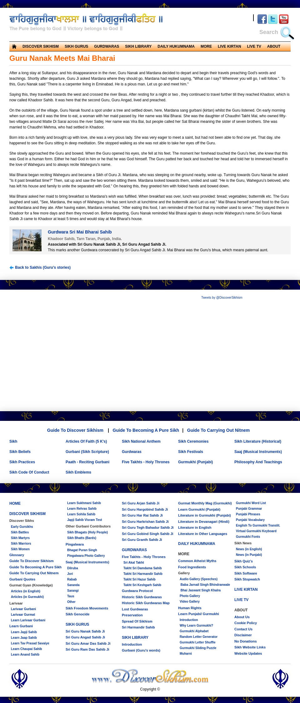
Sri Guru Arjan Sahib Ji (140, 503)
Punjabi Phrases (248, 514)
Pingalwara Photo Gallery (86, 555)
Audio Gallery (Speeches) (199, 579)
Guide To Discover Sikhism (75, 430)
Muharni (186, 653)
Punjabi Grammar (249, 508)
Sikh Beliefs (20, 452)
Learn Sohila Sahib (81, 514)
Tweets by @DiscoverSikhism (221, 297)
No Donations (245, 641)
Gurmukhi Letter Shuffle (197, 642)
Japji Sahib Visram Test (84, 520)
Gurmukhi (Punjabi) (195, 462)
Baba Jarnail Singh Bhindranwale (205, 584)
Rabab (72, 579)
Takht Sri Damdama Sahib (142, 568)
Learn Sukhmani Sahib (84, 503)
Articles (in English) (25, 591)
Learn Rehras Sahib (82, 508)
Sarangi (73, 590)
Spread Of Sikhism (137, 621)
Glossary (16, 555)
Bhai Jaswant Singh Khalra (200, 590)
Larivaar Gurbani (23, 609)
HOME (15, 503)
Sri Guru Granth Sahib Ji (142, 540)
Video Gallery (190, 601)
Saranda (73, 585)
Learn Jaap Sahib (24, 637)
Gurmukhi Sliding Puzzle (198, 648)
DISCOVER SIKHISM (40, 46)
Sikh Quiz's (243, 561)
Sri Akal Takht (133, 562)
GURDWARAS (106, 46)
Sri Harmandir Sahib (138, 627)
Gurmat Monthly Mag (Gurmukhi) (205, 503)
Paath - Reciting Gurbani (87, 462)
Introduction (132, 644)
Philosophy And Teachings (258, 462)
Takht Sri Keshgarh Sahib (142, 585)
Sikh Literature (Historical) (257, 441)
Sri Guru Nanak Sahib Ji (85, 631)
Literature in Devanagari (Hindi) (203, 521)
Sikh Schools (245, 567)
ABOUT (274, 46)
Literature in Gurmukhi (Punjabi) (204, 515)
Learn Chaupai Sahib (26, 649)
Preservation (132, 615)
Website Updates (248, 653)
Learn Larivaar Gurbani (28, 620)
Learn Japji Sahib (24, 632)
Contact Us (243, 629)
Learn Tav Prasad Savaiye (30, 643)
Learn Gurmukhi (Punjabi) (199, 509)
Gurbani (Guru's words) (141, 650)
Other (71, 602)
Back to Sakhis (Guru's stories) (40, 267)
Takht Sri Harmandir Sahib (142, 573)
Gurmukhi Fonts (248, 536)
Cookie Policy (245, 623)
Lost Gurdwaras (135, 609)
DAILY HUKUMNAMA (176, 46)
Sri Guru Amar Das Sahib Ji (88, 643)
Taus (70, 596)
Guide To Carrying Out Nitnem (218, 430)
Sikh (13, 441)
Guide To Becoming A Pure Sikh (146, 430)
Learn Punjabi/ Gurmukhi (198, 614)
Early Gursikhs (22, 526)
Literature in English (194, 527)
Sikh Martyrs (20, 538)
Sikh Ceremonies (193, 441)
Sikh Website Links (250, 647)
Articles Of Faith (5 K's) (86, 441)
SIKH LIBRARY (138, 46)
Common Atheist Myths (197, 561)
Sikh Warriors (21, 543)
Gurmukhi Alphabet (194, 631)
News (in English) (249, 549)
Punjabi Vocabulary (250, 520)
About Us (242, 617)
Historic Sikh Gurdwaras (142, 597)
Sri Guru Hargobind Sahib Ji (145, 509)
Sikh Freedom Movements (87, 608)
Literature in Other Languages (202, 534)
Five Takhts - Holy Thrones (145, 462)
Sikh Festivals (190, 452)
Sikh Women (20, 549)
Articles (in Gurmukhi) (27, 597)
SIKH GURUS (76, 46)
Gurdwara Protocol (137, 591)
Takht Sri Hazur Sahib (139, 579)
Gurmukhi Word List (251, 503)
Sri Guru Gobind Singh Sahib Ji (147, 534)
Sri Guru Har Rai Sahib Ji (142, 515)
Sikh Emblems (78, 472)
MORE (206, 46)
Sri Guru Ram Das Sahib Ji (87, 649)
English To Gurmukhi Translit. (258, 525)
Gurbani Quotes (22, 579)
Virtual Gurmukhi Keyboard (256, 531)
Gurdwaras (132, 452)
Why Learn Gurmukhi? (196, 625)
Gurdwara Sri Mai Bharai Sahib (80, 231)
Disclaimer (243, 635)
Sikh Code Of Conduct (29, 472)
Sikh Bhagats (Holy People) (87, 532)
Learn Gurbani (21, 626)
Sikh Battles (20, 532)
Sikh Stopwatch (247, 579)
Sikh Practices (22, 462)
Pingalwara (75, 544)
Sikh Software (245, 573)
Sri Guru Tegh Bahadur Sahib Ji (147, 527)
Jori (70, 573)
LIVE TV (254, 46)
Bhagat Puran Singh (82, 550)
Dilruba (72, 568)
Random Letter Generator (199, 636)
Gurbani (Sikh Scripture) (87, 452)
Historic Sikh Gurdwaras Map (146, 603)
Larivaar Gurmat (23, 614)
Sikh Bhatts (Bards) (81, 538)
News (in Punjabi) (249, 554)
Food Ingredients (192, 567)
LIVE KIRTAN (229, 46)
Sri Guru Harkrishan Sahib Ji (145, 521)
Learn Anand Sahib (25, 654)
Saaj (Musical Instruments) (258, 452)
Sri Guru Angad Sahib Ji (85, 637)
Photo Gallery (190, 596)
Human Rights (190, 608)
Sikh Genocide (77, 614)
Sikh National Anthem (141, 441)
